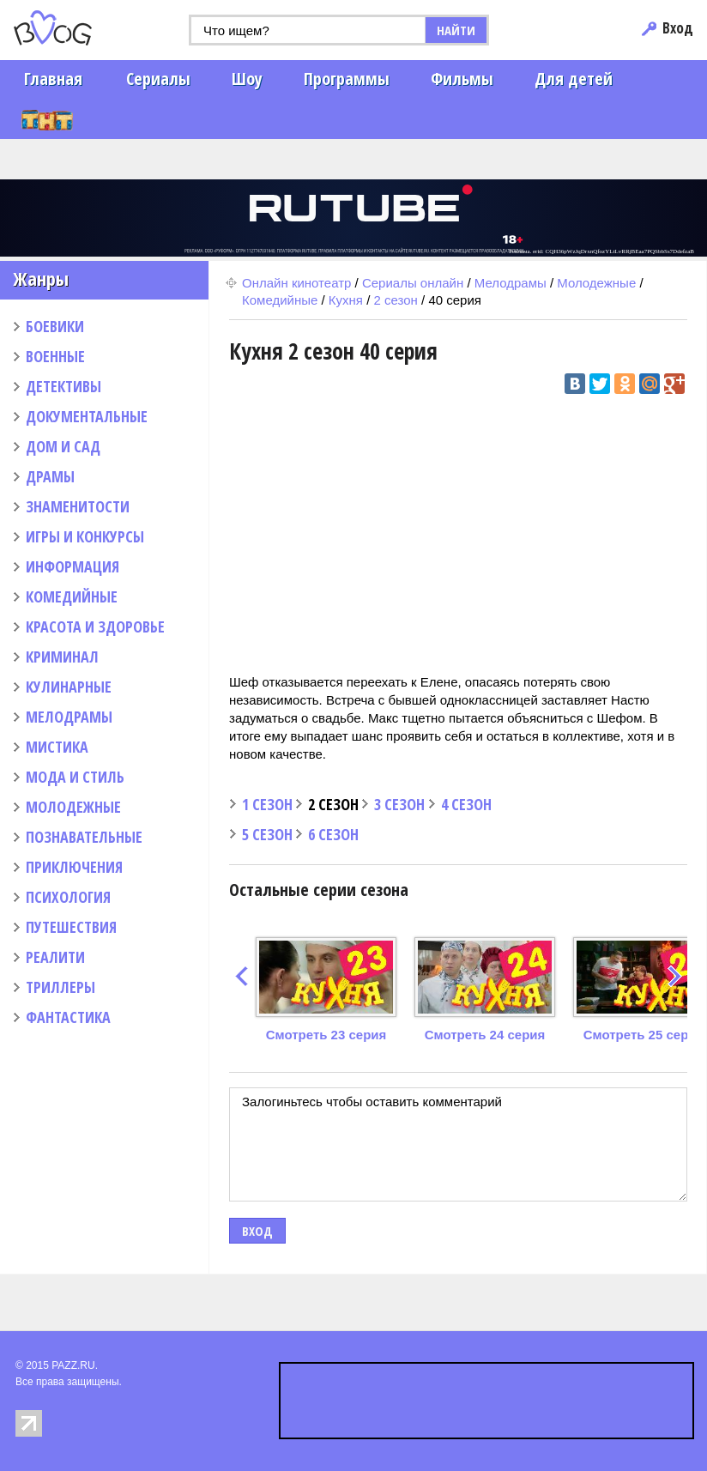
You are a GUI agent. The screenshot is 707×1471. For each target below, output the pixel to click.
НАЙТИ (456, 30)
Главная (53, 78)
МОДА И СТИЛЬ (75, 776)
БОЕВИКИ (55, 326)
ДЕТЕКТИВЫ (63, 386)
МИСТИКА (57, 746)
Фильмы (462, 78)
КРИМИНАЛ (62, 656)
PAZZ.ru (79, 27)
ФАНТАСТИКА (68, 1017)
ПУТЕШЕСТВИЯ (71, 927)
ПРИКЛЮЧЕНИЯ (74, 867)
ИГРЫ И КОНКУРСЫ (85, 536)
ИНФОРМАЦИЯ (72, 566)
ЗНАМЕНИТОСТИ (78, 506)
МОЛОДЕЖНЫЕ (73, 806)
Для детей (574, 78)
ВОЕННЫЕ (55, 356)
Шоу (247, 78)
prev (241, 976)
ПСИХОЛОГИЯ (68, 897)
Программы (347, 78)
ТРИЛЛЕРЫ (60, 987)
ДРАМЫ (50, 476)
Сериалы (158, 78)
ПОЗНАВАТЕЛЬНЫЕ (84, 836)
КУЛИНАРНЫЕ (69, 686)
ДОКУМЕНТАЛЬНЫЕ (87, 416)
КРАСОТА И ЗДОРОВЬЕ (95, 626)
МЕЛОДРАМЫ (69, 716)
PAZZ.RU (72, 1365)
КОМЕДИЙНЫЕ (72, 596)
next (675, 976)
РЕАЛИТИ (55, 957)
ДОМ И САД (63, 446)
